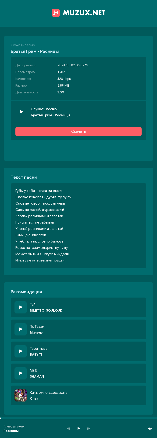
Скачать (78, 131)
